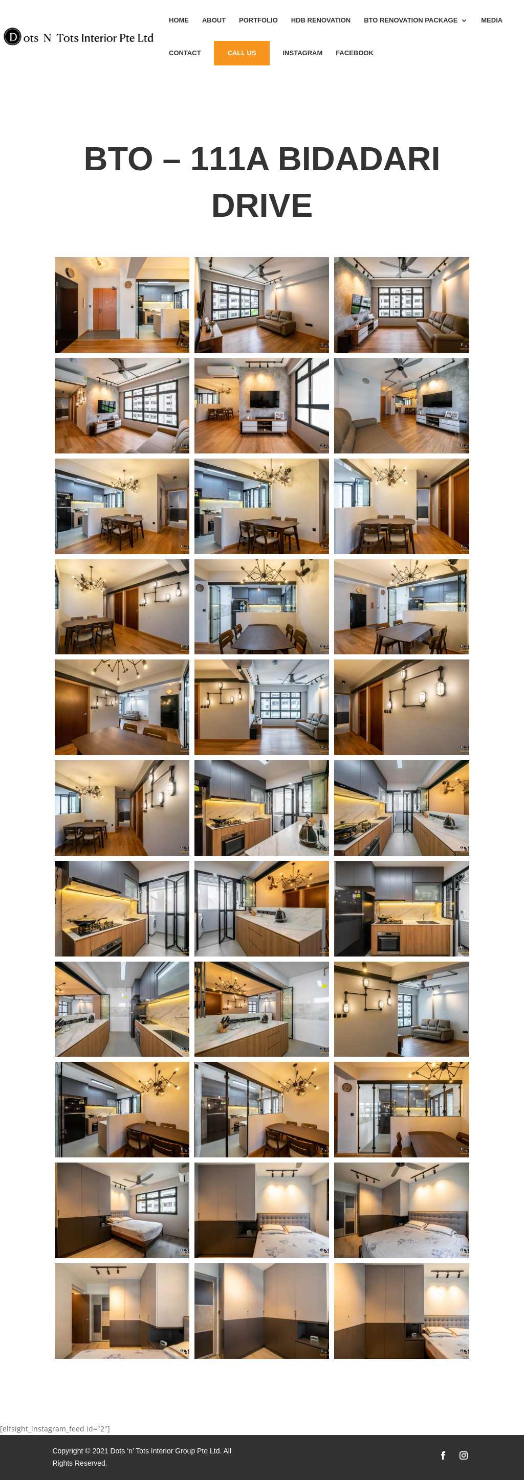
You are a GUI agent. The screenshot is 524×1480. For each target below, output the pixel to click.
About (214, 20)
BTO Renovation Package (410, 20)
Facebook (355, 53)
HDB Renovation (321, 20)
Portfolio (258, 20)
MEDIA (492, 20)
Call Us (241, 53)
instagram (302, 53)
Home (179, 20)
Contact (185, 53)
